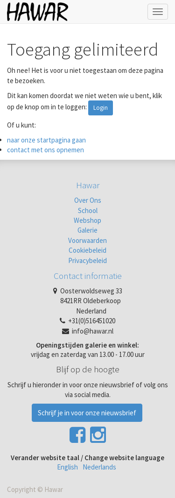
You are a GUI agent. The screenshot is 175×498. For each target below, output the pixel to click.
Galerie (87, 230)
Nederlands (99, 466)
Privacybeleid (87, 260)
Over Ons (87, 200)
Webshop (87, 220)
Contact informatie (88, 275)
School (88, 210)
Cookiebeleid (87, 250)
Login (100, 108)
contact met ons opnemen (45, 149)
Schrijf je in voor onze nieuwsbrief (87, 412)
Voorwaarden (87, 240)
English (67, 466)
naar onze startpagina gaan (46, 139)
